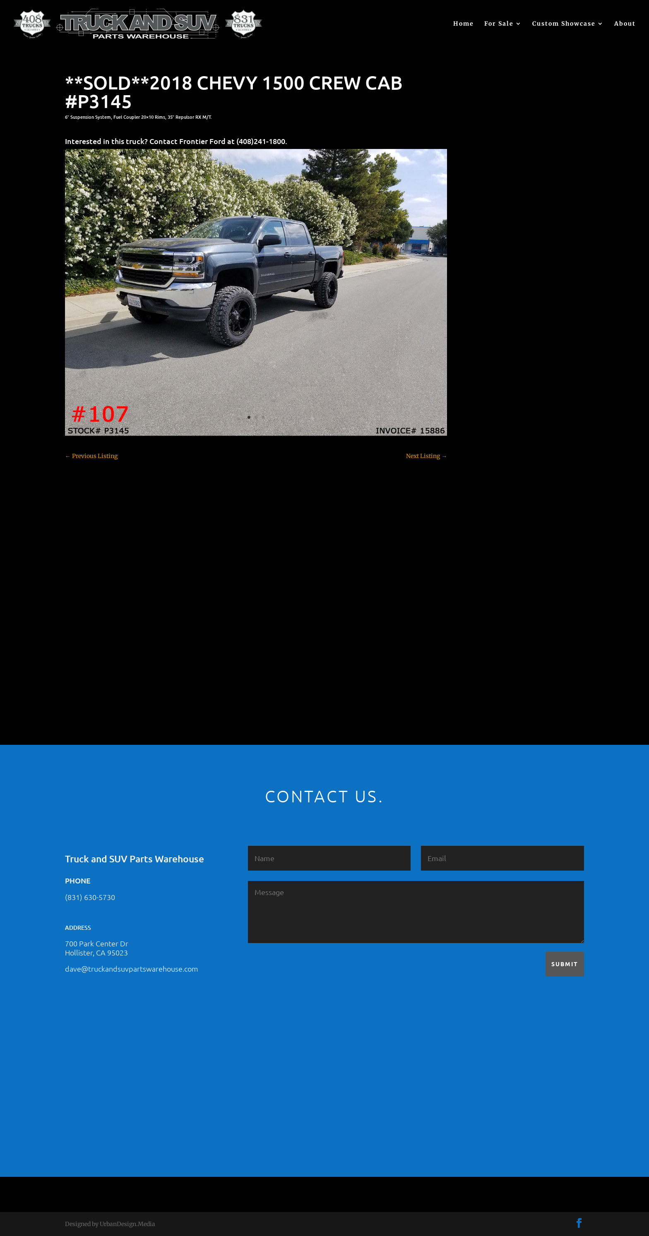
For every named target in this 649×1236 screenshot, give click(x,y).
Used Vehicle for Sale (498, 666)
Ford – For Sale (491, 506)
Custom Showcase (564, 24)
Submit (564, 963)
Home (463, 24)
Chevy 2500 (487, 376)
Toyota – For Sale (495, 637)
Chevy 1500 (487, 361)
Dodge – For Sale (494, 448)
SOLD (479, 593)
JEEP (477, 535)
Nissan (480, 579)
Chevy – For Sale (494, 347)
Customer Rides (492, 419)
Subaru (481, 608)
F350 (478, 492)
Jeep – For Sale (491, 550)
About (625, 24)
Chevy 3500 (487, 390)
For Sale (499, 24)
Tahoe (479, 622)
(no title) (482, 292)
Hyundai (483, 521)
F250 (478, 477)
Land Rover (486, 564)
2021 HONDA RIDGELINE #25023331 (520, 211)
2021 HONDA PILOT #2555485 (512, 252)
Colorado (483, 405)
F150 (477, 463)
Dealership (486, 434)
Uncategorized (491, 651)
